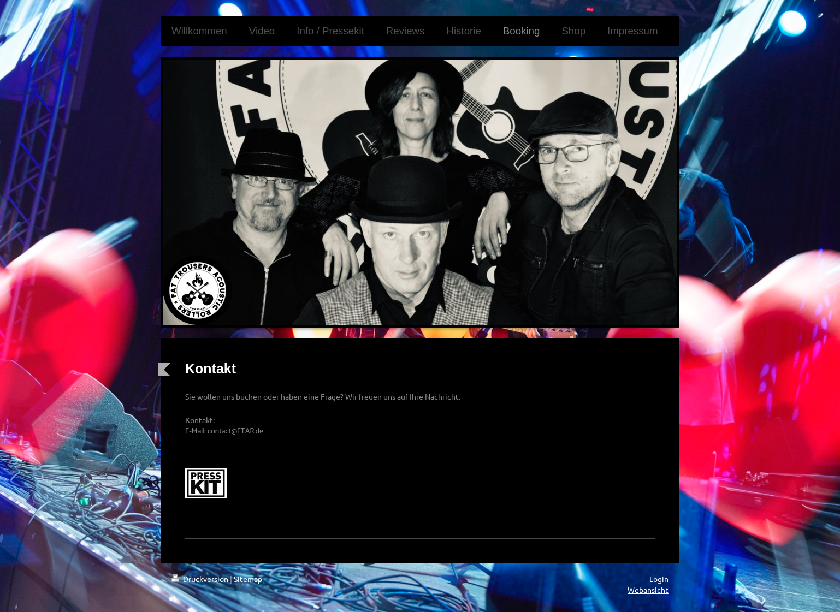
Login (659, 579)
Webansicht (648, 590)
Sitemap (248, 579)
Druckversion (200, 579)
